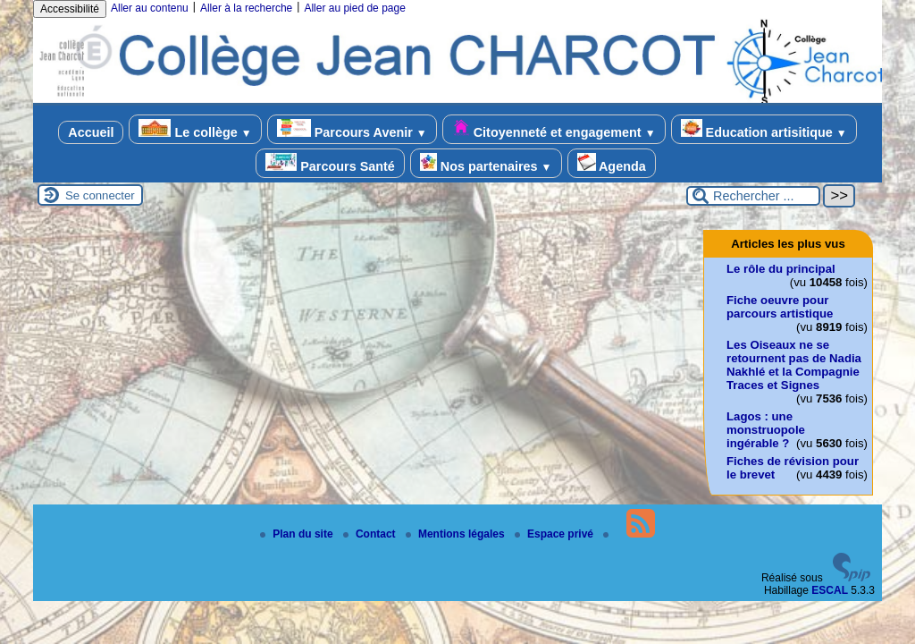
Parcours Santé (330, 163)
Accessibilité (69, 9)
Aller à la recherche (246, 8)
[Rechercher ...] (753, 196)
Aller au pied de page (354, 8)
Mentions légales (457, 534)
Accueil (90, 132)
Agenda (611, 163)
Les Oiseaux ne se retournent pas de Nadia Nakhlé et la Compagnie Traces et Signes (793, 365)
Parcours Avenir (352, 129)
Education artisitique (764, 129)
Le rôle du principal (780, 268)
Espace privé (555, 534)
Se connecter (100, 195)
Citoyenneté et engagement (554, 129)
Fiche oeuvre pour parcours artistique (779, 306)
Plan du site (298, 534)
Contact (371, 534)
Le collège (195, 129)
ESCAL (829, 590)
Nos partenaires (486, 163)
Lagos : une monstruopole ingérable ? (765, 430)
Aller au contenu (150, 8)
